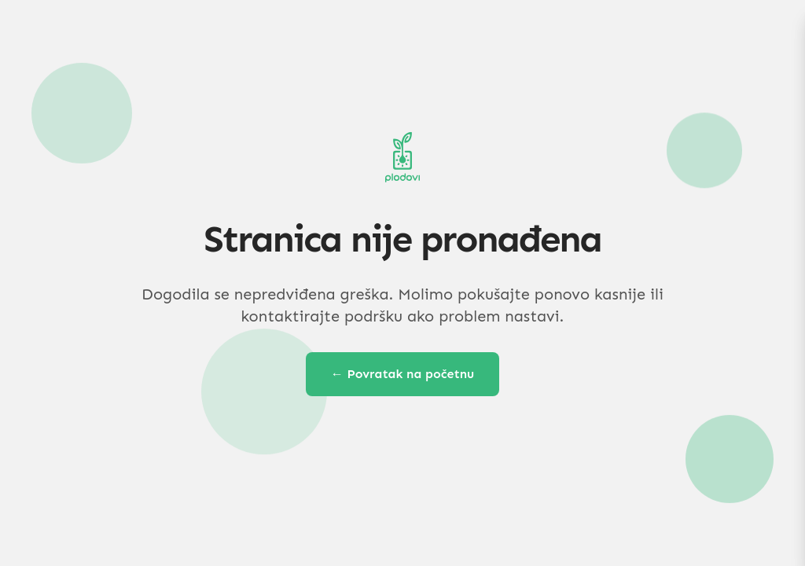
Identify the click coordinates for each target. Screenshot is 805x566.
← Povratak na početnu (403, 373)
